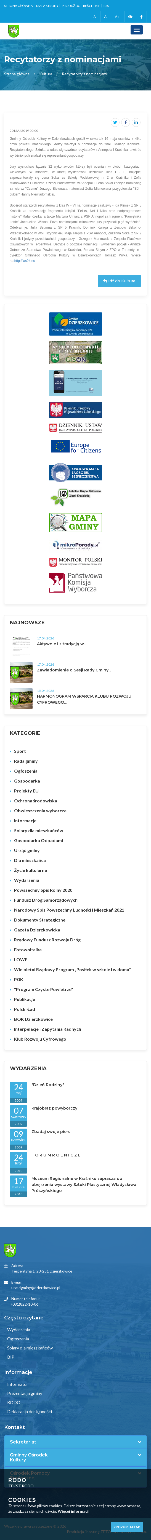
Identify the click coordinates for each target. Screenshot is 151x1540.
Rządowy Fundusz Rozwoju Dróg (47, 939)
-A (94, 16)
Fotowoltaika (28, 949)
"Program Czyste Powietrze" (43, 989)
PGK (18, 979)
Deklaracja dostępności (29, 1411)
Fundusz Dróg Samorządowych (46, 899)
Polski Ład (24, 1009)
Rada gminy (26, 761)
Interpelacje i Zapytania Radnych (47, 1029)
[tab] (75, 1442)
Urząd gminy (27, 850)
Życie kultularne (30, 870)
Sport (20, 751)
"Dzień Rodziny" (47, 1084)
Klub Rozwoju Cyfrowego (40, 1038)
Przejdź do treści (77, 6)
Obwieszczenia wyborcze (40, 810)
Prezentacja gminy (24, 1393)
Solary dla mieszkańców (38, 830)
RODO (13, 1402)
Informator (17, 1384)
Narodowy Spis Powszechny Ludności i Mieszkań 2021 (69, 909)
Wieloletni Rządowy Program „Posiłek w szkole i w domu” (72, 969)
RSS (106, 6)
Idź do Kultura (119, 280)
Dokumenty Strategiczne (39, 919)
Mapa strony (47, 6)
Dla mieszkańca (30, 860)
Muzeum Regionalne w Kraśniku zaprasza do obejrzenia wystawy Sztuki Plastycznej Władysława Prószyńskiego (83, 1184)
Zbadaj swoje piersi (51, 1131)
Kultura (45, 73)
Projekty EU (26, 790)
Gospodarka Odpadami (38, 840)
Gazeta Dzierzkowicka (37, 929)
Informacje (25, 820)
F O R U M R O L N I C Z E (56, 1155)
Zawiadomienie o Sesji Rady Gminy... (74, 670)
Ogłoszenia (26, 770)
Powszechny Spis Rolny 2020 (43, 890)
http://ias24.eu (24, 261)
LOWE (20, 959)
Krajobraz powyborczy (54, 1108)
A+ (117, 16)
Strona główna (18, 6)
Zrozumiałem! (126, 1527)
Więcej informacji (73, 1511)
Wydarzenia (26, 880)
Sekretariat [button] (23, 1442)
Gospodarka (27, 780)
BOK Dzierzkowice (33, 1019)
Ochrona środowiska (35, 800)
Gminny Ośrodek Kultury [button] (29, 1457)
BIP (97, 6)
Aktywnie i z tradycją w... (61, 643)
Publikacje (24, 999)
